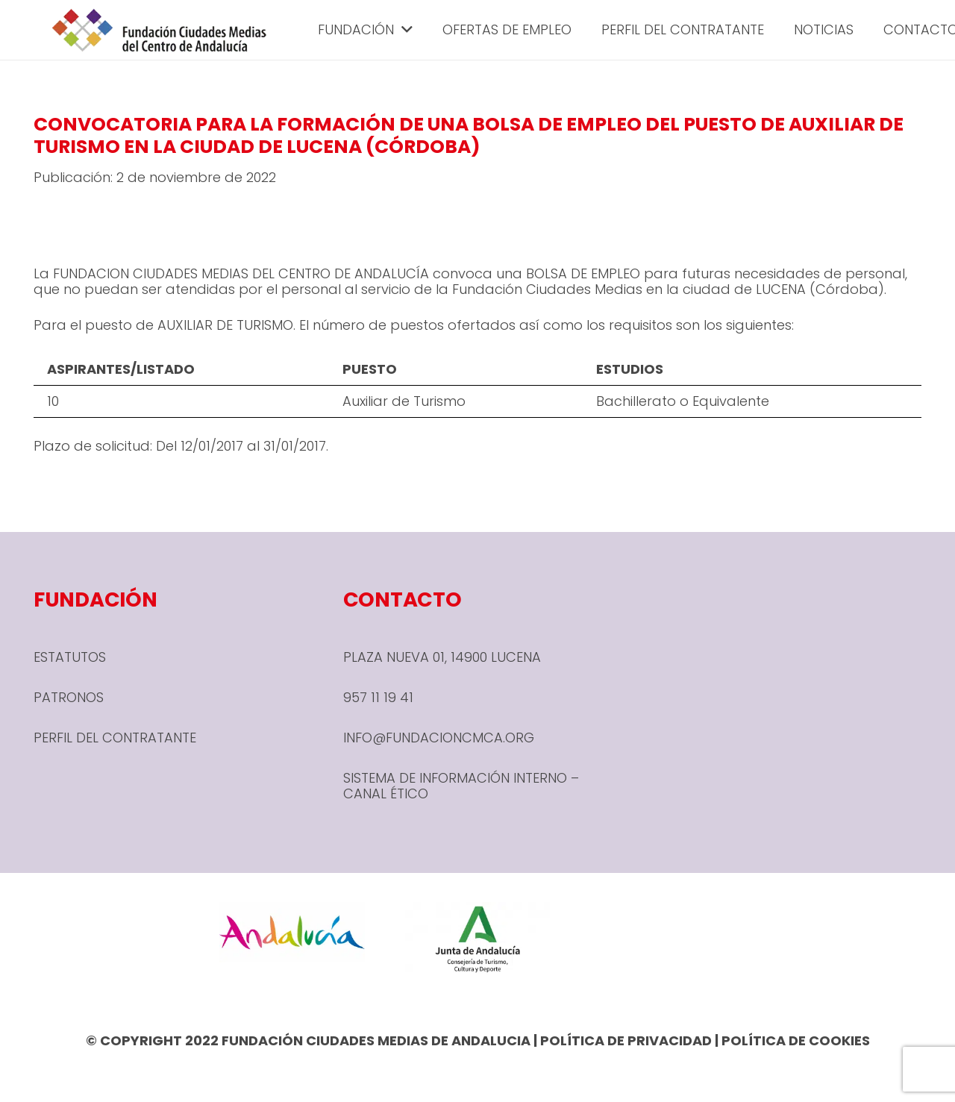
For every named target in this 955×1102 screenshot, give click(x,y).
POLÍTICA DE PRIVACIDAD (626, 1040)
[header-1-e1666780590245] (160, 29)
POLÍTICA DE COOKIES (795, 1040)
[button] (403, 30)
